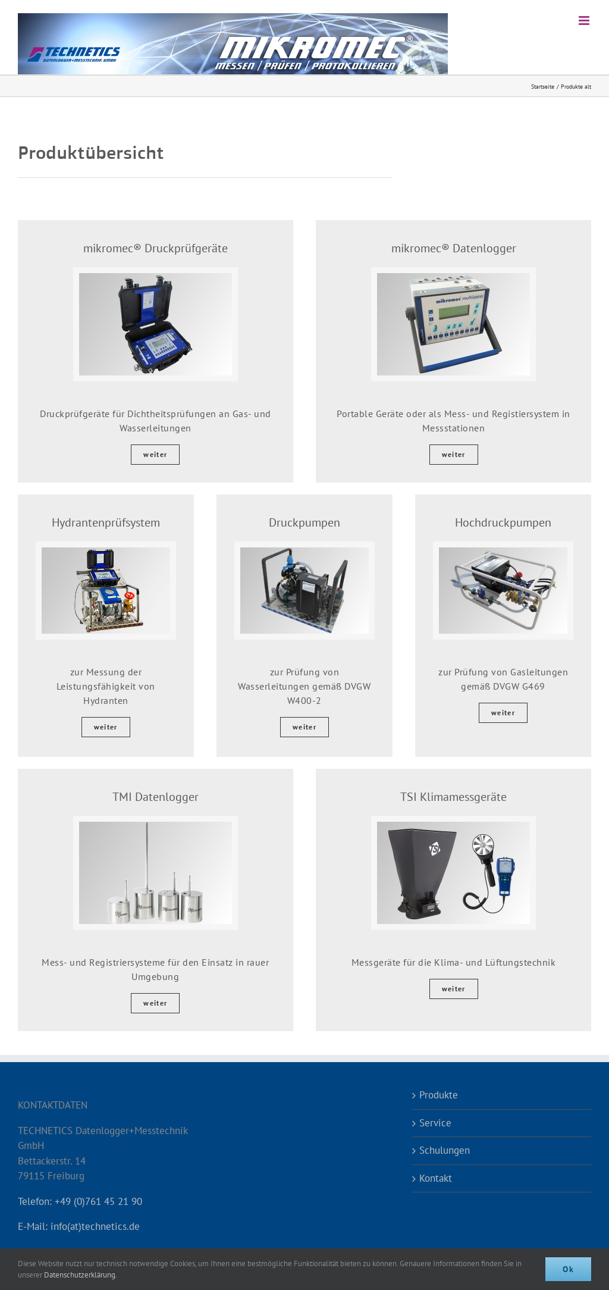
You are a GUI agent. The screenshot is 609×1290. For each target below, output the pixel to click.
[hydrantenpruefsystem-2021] (106, 552)
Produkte (438, 1094)
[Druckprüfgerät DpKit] (155, 277)
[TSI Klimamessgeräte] (453, 826)
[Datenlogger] (453, 277)
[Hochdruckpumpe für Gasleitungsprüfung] (503, 552)
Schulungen (444, 1150)
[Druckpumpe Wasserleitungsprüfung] (304, 552)
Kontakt (435, 1178)
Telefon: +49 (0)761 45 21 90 (80, 1201)
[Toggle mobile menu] (585, 20)
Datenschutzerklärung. (80, 1275)
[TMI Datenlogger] (155, 826)
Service (435, 1122)
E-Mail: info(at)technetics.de (79, 1226)
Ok (568, 1269)
